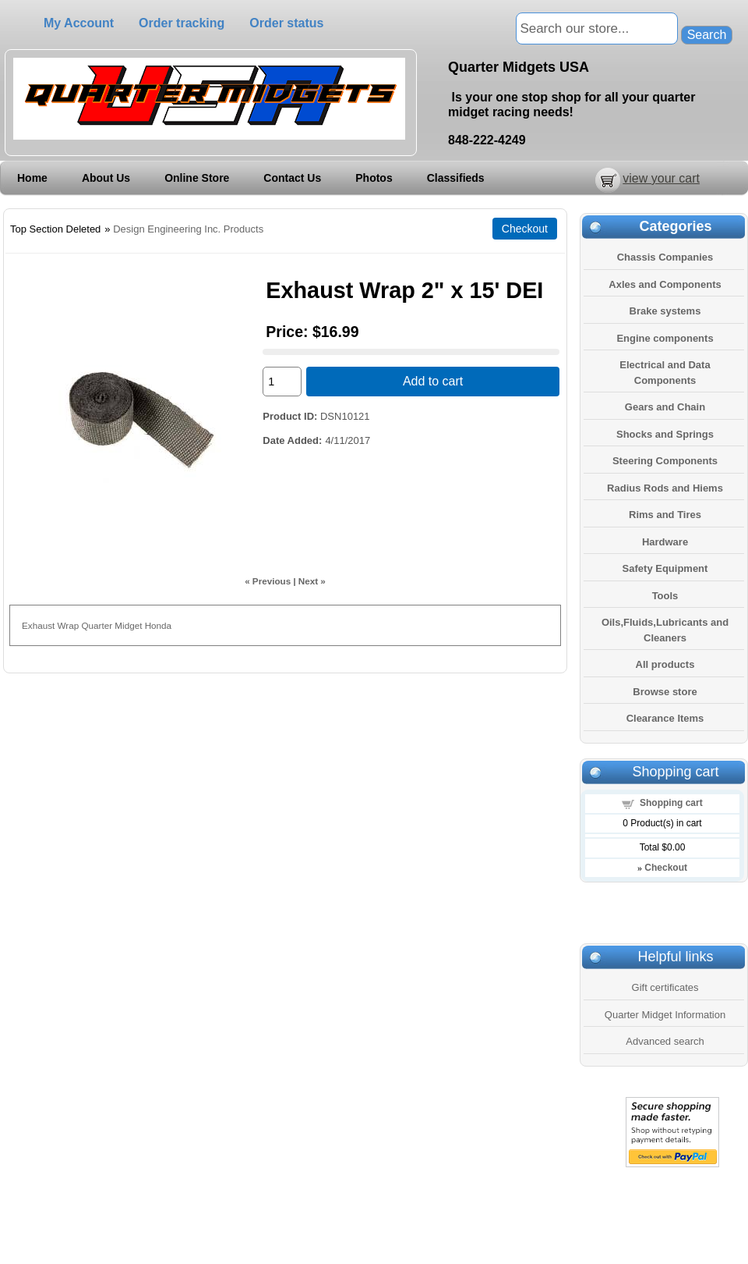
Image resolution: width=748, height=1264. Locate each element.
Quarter (96, 625)
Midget (128, 625)
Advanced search (665, 1041)
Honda (158, 625)
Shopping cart (671, 802)
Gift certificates (665, 987)
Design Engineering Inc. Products (188, 229)
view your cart (661, 178)
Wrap (68, 625)
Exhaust (38, 625)
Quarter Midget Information (665, 1015)
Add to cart (433, 381)
